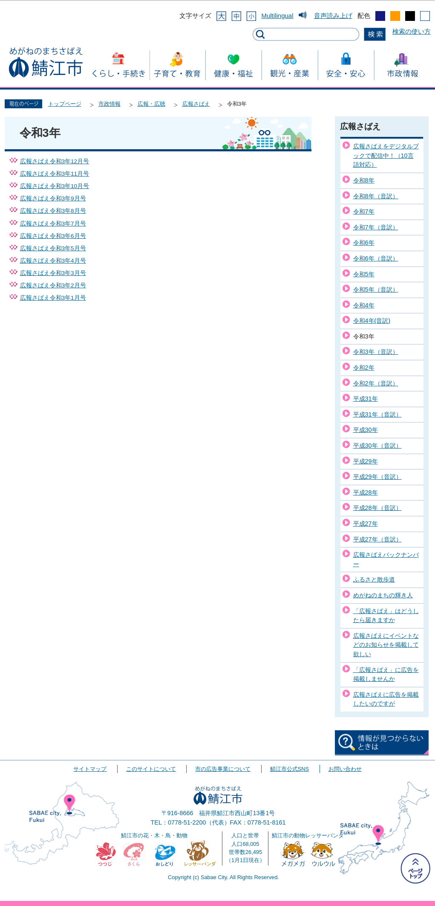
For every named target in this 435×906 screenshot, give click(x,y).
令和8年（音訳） (375, 196)
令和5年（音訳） (375, 289)
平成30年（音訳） (377, 445)
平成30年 (365, 429)
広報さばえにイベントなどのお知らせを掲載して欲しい (386, 644)
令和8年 (364, 180)
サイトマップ (90, 769)
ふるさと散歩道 (374, 579)
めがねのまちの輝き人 (383, 595)
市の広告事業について (223, 769)
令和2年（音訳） (375, 383)
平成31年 (365, 398)
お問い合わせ (345, 769)
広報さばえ (196, 104)
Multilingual (277, 15)
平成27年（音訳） (377, 539)
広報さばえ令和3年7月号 (53, 223)
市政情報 (109, 104)
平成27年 (365, 523)
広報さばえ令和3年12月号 (54, 161)
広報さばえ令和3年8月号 (53, 211)
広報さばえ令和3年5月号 (53, 248)
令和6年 (364, 242)
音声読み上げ (333, 15)
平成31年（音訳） (377, 414)
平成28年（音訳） (377, 507)
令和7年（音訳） (375, 227)
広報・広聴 (151, 104)
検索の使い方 (411, 31)
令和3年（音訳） (375, 351)
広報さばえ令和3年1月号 (53, 298)
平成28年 (365, 492)
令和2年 (364, 367)
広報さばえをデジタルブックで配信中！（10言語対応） (386, 155)
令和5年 (364, 274)
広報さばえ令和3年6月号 (53, 236)
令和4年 (364, 305)
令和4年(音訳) (372, 320)
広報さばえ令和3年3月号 (53, 273)
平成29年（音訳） (377, 476)
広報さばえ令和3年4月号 (53, 261)
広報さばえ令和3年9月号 (53, 198)
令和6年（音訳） (375, 258)
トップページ (64, 104)
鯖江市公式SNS (289, 769)
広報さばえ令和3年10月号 (54, 186)
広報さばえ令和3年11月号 (54, 174)
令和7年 (364, 211)
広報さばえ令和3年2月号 (53, 285)
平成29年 (365, 461)
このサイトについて (151, 769)
